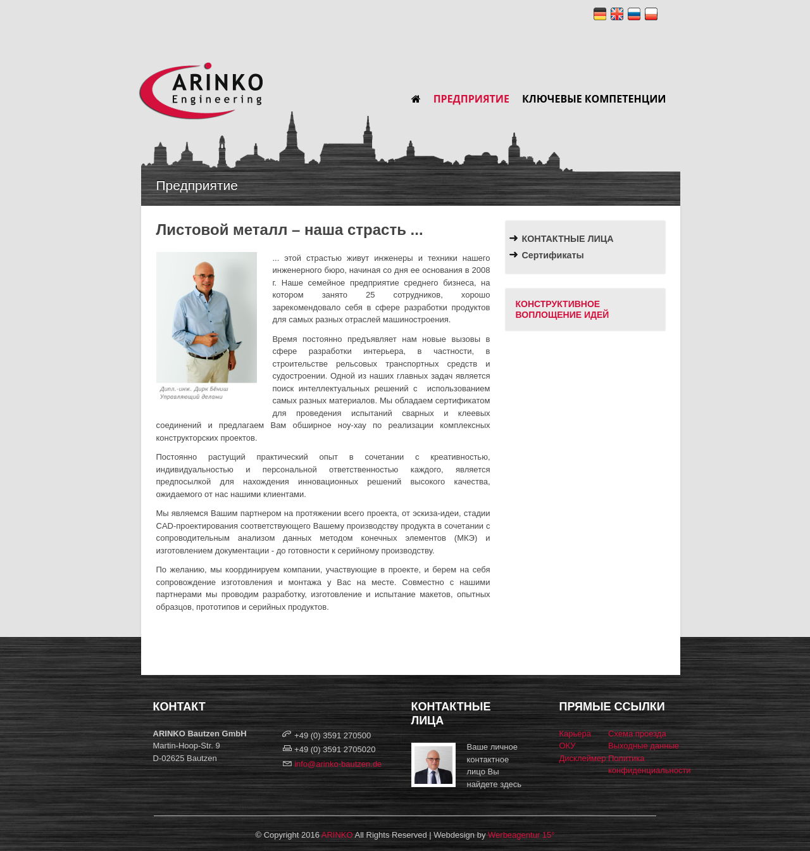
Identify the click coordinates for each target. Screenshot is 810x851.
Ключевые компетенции (594, 99)
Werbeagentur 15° (521, 835)
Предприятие (471, 99)
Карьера (575, 733)
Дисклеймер (582, 758)
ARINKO (337, 835)
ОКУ (567, 745)
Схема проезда (637, 733)
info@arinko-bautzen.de (338, 764)
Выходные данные (643, 745)
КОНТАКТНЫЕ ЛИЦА (568, 239)
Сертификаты (553, 255)
